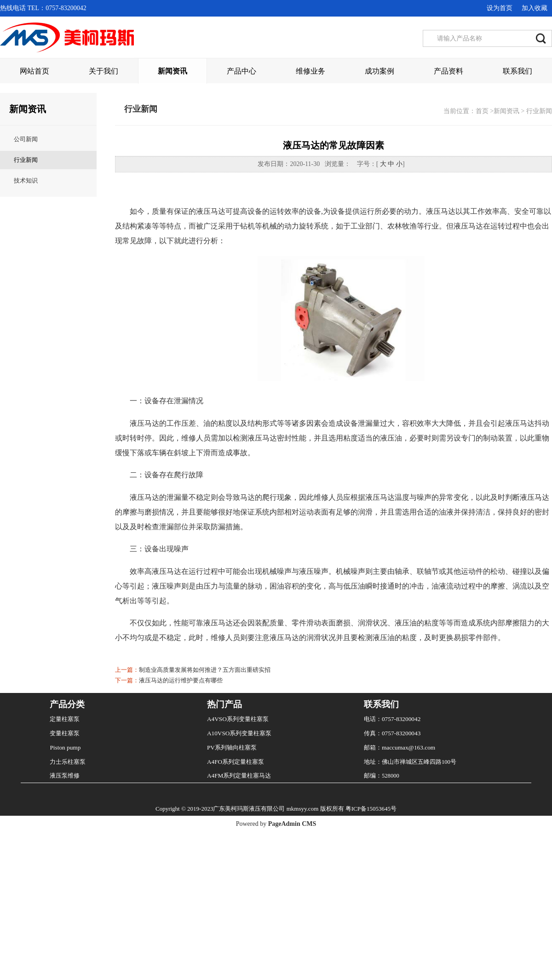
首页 (482, 312)
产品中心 (241, 71)
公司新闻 (26, 340)
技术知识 (26, 381)
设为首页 (499, 8)
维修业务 (310, 71)
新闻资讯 (172, 71)
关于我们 (103, 71)
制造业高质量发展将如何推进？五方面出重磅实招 (204, 871)
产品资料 (448, 71)
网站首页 (34, 71)
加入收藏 (534, 8)
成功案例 (379, 71)
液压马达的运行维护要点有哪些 (181, 881)
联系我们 (517, 71)
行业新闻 (26, 361)
